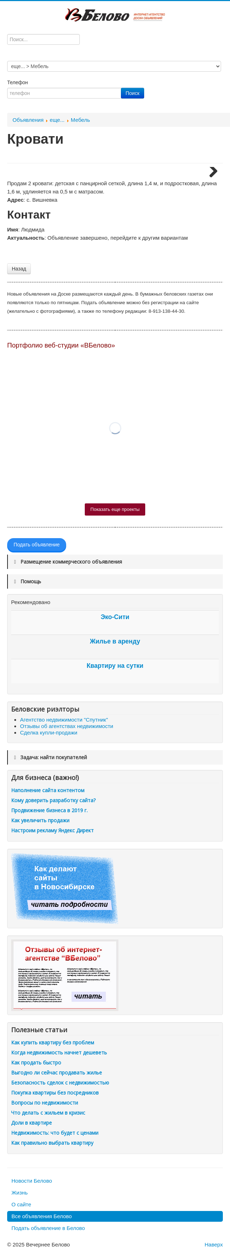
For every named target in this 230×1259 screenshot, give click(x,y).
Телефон (18, 82)
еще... (57, 120)
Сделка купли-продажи (48, 732)
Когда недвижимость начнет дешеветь (59, 1052)
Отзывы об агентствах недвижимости (66, 726)
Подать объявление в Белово (48, 1228)
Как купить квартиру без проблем (52, 1042)
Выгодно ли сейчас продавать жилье (56, 1072)
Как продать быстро (36, 1062)
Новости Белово (31, 1181)
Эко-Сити (115, 617)
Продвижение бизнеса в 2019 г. (49, 810)
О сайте (21, 1204)
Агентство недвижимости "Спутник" (64, 720)
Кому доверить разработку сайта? (53, 800)
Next (211, 173)
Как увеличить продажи (40, 820)
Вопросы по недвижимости (44, 1102)
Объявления (28, 120)
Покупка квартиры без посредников (55, 1092)
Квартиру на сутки (115, 665)
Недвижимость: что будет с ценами (54, 1132)
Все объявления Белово (41, 1216)
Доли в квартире (31, 1122)
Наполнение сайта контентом (47, 790)
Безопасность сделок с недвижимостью (60, 1082)
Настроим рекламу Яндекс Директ (52, 830)
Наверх (214, 1244)
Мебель (80, 120)
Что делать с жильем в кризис (48, 1112)
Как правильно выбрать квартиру (52, 1142)
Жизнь (19, 1192)
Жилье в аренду (115, 641)
